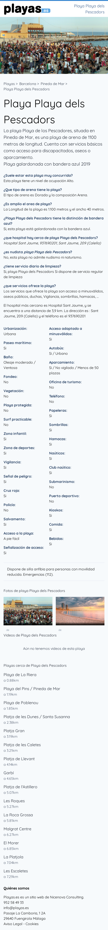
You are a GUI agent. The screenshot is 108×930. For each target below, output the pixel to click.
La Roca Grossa (18, 814)
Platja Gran (14, 730)
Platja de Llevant (19, 758)
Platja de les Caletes (22, 744)
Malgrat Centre (17, 828)
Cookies (32, 924)
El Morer (11, 842)
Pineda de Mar (52, 83)
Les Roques (14, 800)
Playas (9, 83)
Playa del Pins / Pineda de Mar (32, 688)
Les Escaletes (16, 870)
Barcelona (27, 83)
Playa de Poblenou (21, 702)
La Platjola (13, 856)
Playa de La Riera (20, 674)
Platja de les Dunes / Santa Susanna (37, 716)
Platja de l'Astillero (20, 786)
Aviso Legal (13, 924)
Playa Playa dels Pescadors (27, 89)
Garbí (9, 772)
